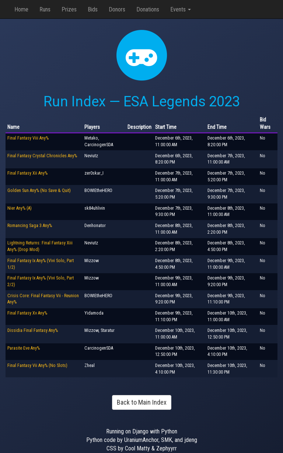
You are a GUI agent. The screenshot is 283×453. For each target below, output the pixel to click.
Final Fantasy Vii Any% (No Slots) (37, 365)
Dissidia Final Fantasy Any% (32, 330)
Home (21, 9)
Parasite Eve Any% (23, 348)
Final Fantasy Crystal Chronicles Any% (42, 155)
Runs (44, 9)
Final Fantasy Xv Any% (27, 313)
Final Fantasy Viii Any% (28, 138)
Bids (93, 9)
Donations (147, 9)
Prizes (69, 9)
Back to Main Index (142, 402)
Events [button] (180, 9)
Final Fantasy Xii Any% (27, 173)
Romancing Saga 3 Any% (29, 225)
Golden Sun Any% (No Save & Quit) (39, 190)
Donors (117, 9)
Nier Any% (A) (19, 208)
